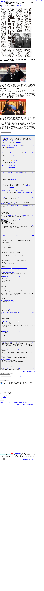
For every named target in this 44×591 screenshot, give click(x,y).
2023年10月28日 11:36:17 (18, 235)
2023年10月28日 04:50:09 (5, 197)
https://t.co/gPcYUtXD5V (20, 192)
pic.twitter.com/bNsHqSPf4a (26, 185)
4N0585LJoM (17, 145)
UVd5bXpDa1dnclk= (14, 197)
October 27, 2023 (13, 179)
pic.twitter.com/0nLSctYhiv (28, 192)
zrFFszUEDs (21, 215)
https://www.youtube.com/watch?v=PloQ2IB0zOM (8, 309)
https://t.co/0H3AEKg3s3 (16, 160)
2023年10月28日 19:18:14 (5, 349)
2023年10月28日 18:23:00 (5, 342)
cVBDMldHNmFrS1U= (25, 205)
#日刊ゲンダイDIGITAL (9, 140)
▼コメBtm (34, 0)
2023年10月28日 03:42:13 (11, 172)
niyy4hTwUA (11, 342)
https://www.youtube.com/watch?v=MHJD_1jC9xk (8, 300)
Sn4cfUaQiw (21, 205)
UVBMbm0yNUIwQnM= (15, 225)
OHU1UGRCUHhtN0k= (15, 342)
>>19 (1, 304)
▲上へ (18, 371)
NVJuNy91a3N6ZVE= (20, 145)
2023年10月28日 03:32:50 (11, 152)
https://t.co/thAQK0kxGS (11, 167)
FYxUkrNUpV (11, 197)
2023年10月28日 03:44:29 (11, 190)
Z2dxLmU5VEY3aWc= (15, 356)
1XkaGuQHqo (11, 356)
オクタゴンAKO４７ (8, 235)
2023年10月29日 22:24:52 (5, 368)
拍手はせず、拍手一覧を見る (17, 376)
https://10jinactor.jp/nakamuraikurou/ (6, 359)
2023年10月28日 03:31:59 (11, 145)
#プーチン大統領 (5, 138)
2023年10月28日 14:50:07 (5, 312)
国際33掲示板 (29, 371)
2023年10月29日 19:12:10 (5, 356)
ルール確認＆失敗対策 (8, 401)
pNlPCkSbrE (11, 368)
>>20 (1, 313)
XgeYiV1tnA (24, 235)
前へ (39, 0)
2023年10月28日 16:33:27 (5, 331)
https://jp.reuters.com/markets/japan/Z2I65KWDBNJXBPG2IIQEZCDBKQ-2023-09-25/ (13, 289)
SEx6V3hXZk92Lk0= (27, 235)
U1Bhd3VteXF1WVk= (15, 349)
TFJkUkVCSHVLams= (25, 215)
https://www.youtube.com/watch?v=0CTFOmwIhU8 (8, 272)
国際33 (5, 1)
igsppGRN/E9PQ (16, 5)
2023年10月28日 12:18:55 (5, 276)
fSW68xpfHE (11, 349)
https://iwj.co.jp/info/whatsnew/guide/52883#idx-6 (8, 203)
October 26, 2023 (18, 142)
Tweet (1, 6)
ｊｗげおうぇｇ (6, 215)
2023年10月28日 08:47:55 (5, 225)
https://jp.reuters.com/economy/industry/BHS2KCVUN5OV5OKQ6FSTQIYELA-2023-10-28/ (14, 268)
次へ (37, 0)
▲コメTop (30, 0)
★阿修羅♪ (1, 1)
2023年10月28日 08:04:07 (5, 219)
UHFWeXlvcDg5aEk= (15, 368)
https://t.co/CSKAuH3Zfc (10, 147)
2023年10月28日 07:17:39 (15, 215)
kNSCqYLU (19, 5)
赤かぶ (4, 145)
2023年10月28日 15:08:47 (5, 321)
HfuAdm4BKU (11, 312)
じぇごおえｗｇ (7, 205)
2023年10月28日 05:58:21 (15, 205)
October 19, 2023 (12, 187)
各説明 (26, 383)
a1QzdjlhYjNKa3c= (14, 312)
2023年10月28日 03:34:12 (11, 165)
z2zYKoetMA (11, 225)
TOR (22, 205)
